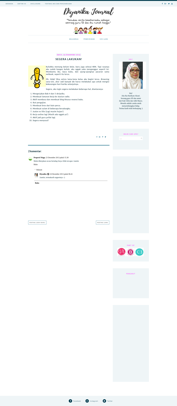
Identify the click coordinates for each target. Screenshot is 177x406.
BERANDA (9, 3)
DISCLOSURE (35, 3)
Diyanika (43, 174)
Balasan (39, 170)
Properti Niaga (39, 157)
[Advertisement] (130, 195)
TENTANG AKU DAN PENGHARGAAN (58, 3)
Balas (36, 164)
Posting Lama (102, 222)
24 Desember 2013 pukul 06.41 (61, 174)
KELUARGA (74, 39)
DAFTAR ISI (22, 3)
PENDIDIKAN (89, 39)
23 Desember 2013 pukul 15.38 (57, 157)
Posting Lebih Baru (37, 222)
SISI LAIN (104, 39)
